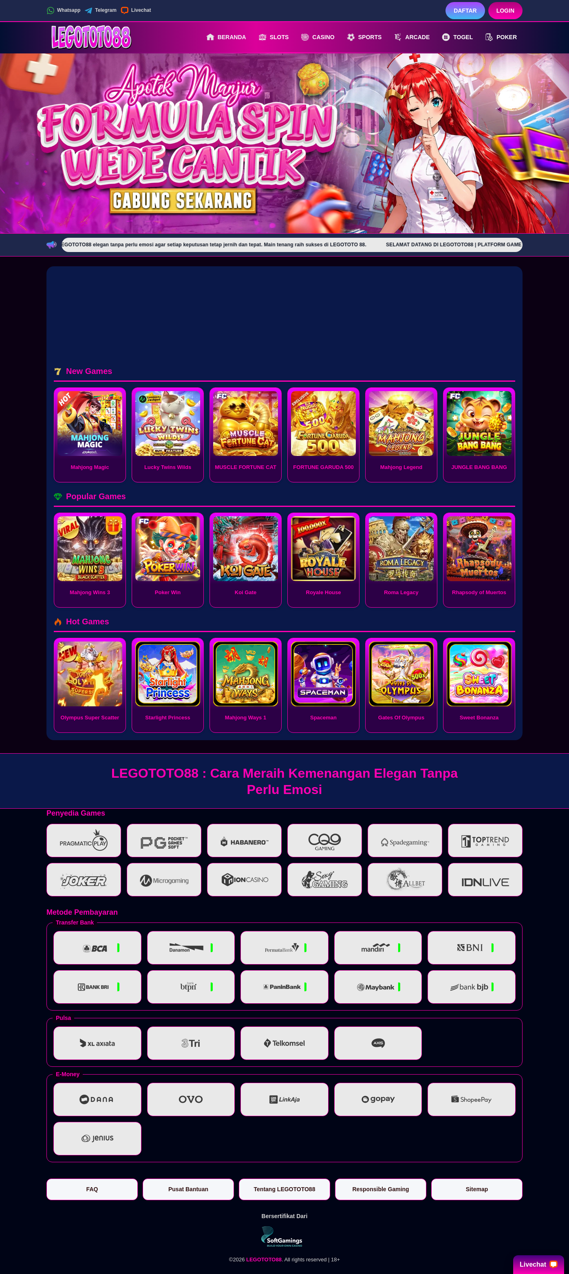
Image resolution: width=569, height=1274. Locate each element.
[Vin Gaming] (284, 1236)
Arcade (412, 37)
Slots (273, 37)
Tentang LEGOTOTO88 (284, 1189)
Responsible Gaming (380, 1189)
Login (505, 10)
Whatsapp (63, 11)
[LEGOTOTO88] (91, 37)
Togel (457, 37)
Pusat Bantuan (188, 1189)
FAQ (92, 1189)
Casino (317, 37)
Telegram (100, 11)
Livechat (136, 11)
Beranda (226, 37)
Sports (364, 37)
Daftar (465, 10)
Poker (501, 37)
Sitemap (477, 1189)
